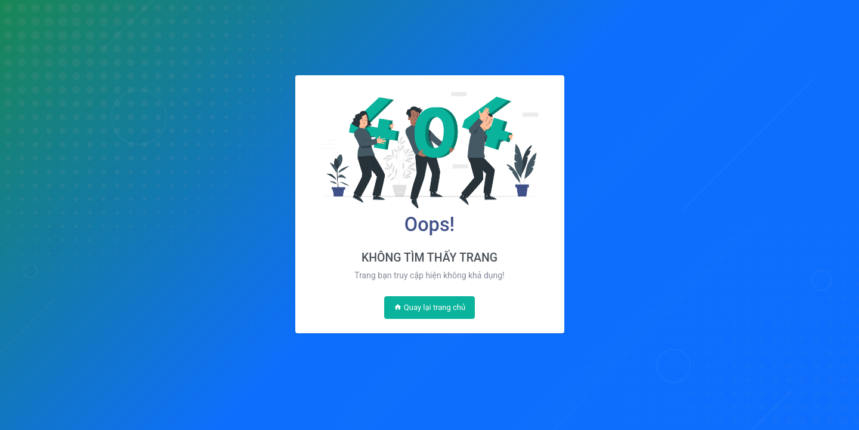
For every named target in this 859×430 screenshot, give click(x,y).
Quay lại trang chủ (429, 307)
